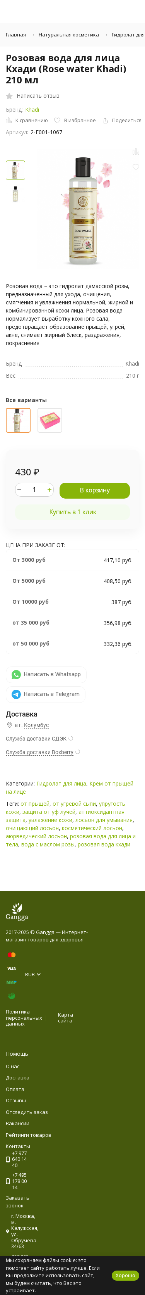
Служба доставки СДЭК (36, 739)
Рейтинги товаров (28, 1134)
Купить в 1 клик (72, 512)
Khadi (32, 109)
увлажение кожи (50, 820)
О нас (12, 1066)
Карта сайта (65, 1017)
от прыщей (34, 803)
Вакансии (17, 1123)
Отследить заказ (27, 1112)
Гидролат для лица (61, 783)
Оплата (15, 1089)
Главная (16, 34)
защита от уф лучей (48, 811)
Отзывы (16, 1100)
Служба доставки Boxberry (39, 752)
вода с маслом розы (48, 844)
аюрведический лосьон (36, 836)
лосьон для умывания (104, 820)
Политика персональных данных (24, 1017)
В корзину (95, 490)
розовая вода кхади (104, 844)
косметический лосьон (92, 828)
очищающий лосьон (32, 828)
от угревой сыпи (74, 803)
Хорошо (125, 1275)
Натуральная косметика (69, 34)
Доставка (17, 1077)
